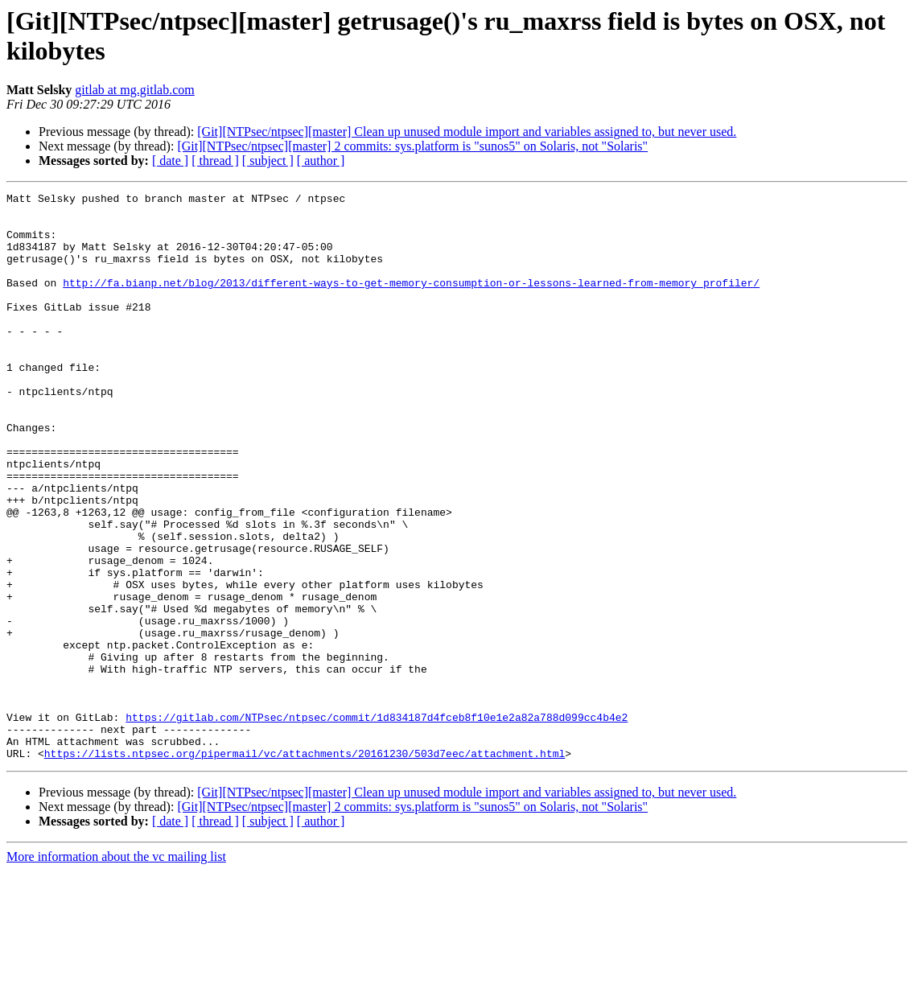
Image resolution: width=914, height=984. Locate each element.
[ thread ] (215, 160)
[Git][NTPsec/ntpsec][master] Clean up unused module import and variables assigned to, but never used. (466, 131)
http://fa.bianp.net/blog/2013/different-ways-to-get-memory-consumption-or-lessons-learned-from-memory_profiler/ (411, 301)
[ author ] (321, 160)
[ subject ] (268, 160)
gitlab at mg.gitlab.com (134, 90)
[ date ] (170, 160)
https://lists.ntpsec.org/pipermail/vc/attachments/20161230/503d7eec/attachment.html (304, 866)
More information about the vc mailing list (116, 970)
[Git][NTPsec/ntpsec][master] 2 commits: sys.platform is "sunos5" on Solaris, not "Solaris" (412, 146)
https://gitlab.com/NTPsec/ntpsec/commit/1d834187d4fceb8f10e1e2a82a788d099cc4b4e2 (377, 823)
